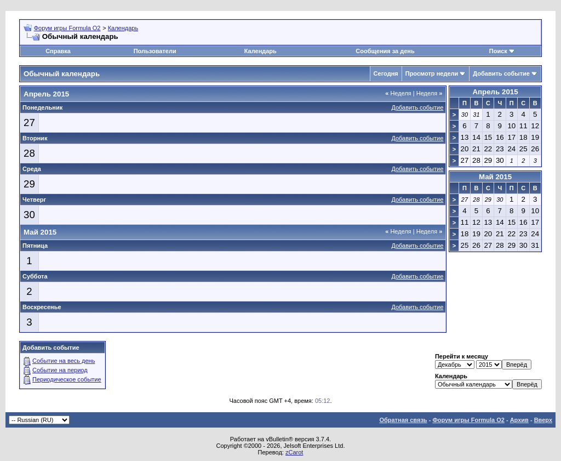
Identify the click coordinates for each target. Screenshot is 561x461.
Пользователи (155, 51)
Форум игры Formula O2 (67, 28)
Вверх (543, 420)
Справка (58, 51)
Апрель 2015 (495, 92)
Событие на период (60, 370)
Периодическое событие (66, 379)
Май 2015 (495, 177)
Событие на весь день (63, 360)
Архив (519, 420)
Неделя (398, 93)
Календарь (123, 28)
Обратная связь (403, 420)
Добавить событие (501, 73)
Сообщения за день (385, 51)
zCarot (294, 452)
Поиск (498, 51)
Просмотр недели (432, 73)
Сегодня (386, 73)
